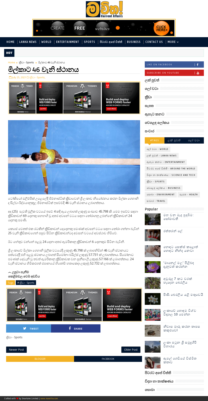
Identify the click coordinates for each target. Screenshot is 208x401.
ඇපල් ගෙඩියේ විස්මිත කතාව (180, 360)
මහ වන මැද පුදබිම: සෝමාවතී (178, 217)
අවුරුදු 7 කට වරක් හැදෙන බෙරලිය (177, 281)
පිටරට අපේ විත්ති (111, 42)
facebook (108, 358)
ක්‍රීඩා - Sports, (37, 77)
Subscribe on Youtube (175, 72)
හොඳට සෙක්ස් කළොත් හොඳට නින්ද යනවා (180, 249)
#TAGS (154, 140)
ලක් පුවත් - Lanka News (162, 155)
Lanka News (28, 42)
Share (76, 328)
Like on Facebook (175, 64)
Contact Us (154, 42)
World (46, 42)
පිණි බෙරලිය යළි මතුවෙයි (183, 295)
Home (10, 42)
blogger (40, 358)
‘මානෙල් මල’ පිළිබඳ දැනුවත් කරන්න (178, 265)
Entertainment (67, 42)
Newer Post (16, 349)
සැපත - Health (189, 194)
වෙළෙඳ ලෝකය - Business (164, 188)
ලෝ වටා (194, 140)
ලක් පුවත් (174, 140)
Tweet (31, 328)
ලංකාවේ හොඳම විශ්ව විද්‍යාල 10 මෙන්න (180, 312)
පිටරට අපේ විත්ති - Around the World (171, 168)
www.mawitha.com (49, 398)
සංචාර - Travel (156, 201)
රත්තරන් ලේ (173, 231)
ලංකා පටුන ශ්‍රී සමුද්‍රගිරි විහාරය (180, 344)
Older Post (131, 349)
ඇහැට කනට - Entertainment (166, 162)
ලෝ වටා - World (157, 149)
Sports (89, 42)
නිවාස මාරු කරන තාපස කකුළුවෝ (181, 328)
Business (134, 42)
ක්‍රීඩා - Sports (26, 62)
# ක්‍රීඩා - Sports (25, 282)
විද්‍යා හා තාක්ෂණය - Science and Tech (171, 175)
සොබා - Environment (161, 194)
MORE (172, 42)
